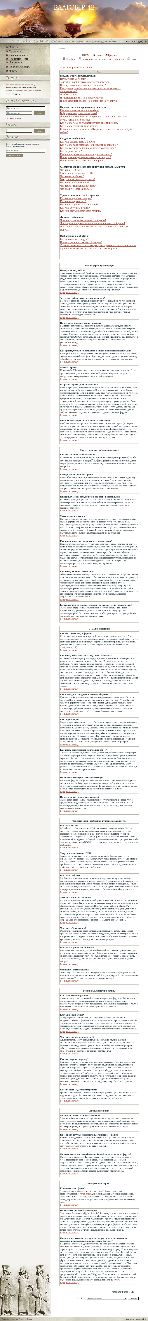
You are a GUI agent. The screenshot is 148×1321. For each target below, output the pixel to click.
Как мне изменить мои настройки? (79, 110)
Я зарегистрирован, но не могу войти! (81, 97)
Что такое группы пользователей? (79, 204)
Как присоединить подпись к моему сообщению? (88, 147)
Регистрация (13, 118)
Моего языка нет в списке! (75, 119)
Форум (13, 70)
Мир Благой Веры (19, 66)
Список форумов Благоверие (76, 67)
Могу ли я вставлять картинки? (77, 179)
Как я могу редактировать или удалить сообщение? (89, 144)
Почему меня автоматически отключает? (83, 85)
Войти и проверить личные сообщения (102, 58)
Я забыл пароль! (69, 94)
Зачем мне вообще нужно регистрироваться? (85, 81)
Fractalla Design (25, 1319)
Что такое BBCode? (71, 169)
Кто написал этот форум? (74, 239)
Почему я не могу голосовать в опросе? (82, 160)
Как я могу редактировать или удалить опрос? (86, 154)
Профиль (69, 58)
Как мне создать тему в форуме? (78, 141)
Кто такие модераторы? (73, 201)
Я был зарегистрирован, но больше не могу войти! (88, 100)
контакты (130, 1319)
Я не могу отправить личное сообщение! (83, 220)
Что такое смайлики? (72, 176)
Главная (62, 48)
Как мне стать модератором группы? (80, 210)
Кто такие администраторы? (76, 198)
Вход (132, 58)
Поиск (98, 55)
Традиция (15, 51)
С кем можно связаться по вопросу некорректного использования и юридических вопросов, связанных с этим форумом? (98, 247)
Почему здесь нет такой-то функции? (81, 242)
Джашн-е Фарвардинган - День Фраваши (23, 90)
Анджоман (15, 62)
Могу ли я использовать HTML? (78, 173)
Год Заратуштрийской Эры (20, 85)
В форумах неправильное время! (78, 113)
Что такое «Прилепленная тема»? (79, 185)
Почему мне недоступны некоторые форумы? (85, 157)
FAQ (86, 55)
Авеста (13, 47)
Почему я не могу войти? (74, 78)
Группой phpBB (84, 1194)
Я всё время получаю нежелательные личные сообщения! (92, 223)
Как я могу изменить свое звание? (79, 125)
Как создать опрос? (71, 151)
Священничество (19, 55)
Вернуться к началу (69, 292)
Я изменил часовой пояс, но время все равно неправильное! (93, 116)
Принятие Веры (18, 58)
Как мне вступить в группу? (76, 207)
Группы (111, 55)
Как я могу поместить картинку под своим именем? (89, 122)
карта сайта (141, 1319)
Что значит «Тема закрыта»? (76, 188)
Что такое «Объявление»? (74, 182)
